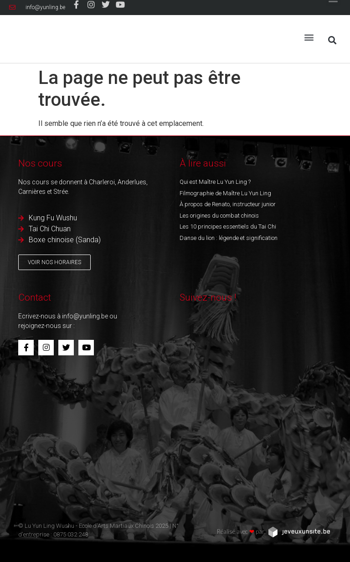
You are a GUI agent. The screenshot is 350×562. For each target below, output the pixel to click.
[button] (309, 34)
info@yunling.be (85, 316)
